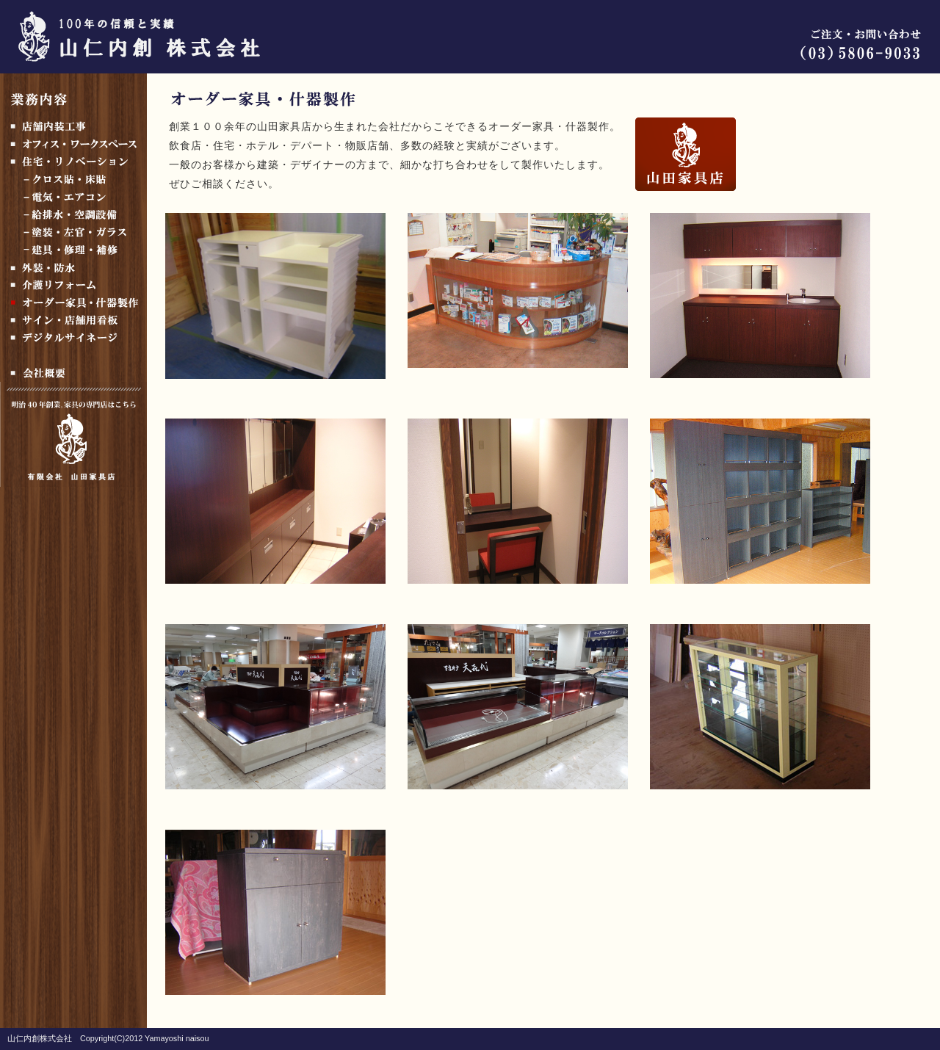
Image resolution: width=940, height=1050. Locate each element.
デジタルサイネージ (73, 338)
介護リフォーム (73, 285)
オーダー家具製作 (73, 302)
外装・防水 (73, 267)
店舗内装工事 (73, 126)
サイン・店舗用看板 (73, 320)
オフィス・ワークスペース (73, 144)
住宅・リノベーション (73, 161)
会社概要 (73, 373)
